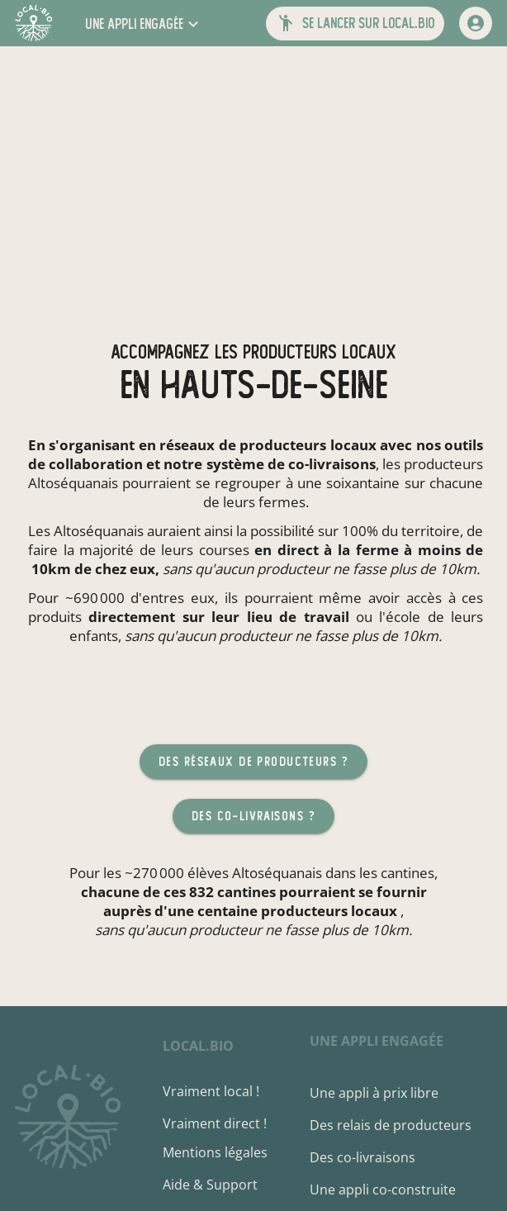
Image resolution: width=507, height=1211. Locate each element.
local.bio (198, 1046)
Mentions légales (215, 1152)
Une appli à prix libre (374, 1093)
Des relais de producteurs (390, 1125)
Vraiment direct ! (215, 1123)
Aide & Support (210, 1184)
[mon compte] (475, 23)
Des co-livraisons (362, 1157)
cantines (407, 872)
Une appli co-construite (383, 1189)
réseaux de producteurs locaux (267, 444)
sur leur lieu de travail (265, 616)
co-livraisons (332, 463)
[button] (143, 23)
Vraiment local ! (211, 1091)
